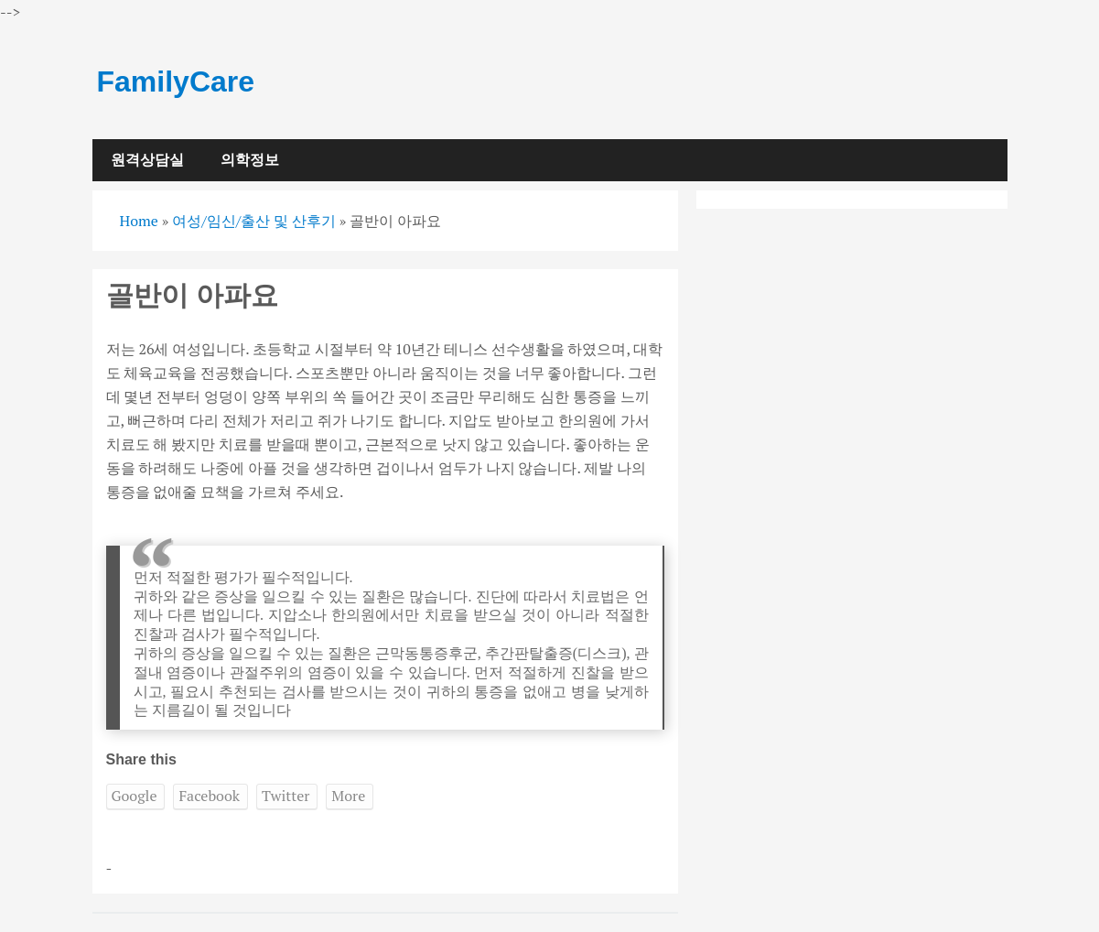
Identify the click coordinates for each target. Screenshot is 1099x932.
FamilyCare (176, 81)
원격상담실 (147, 160)
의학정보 (250, 160)
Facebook (209, 796)
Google (134, 796)
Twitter (285, 796)
